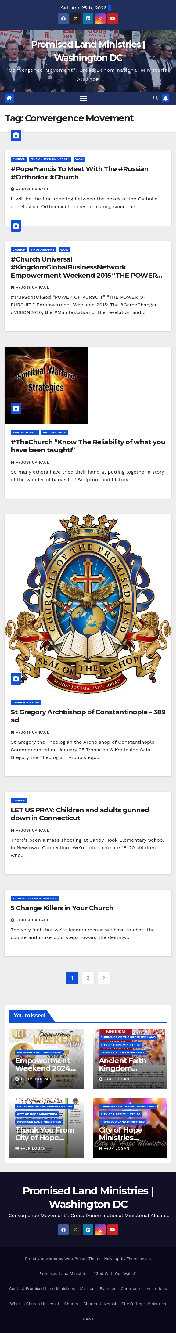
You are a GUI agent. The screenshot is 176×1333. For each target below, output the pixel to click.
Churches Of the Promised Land (128, 1037)
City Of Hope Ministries (143, 1304)
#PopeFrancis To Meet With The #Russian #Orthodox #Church (80, 173)
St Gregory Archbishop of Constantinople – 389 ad (88, 716)
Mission (87, 1288)
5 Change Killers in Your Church (62, 908)
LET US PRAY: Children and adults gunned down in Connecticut (80, 814)
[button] (155, 98)
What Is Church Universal (34, 1304)
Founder (108, 1288)
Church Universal (99, 1304)
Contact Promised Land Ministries (42, 1288)
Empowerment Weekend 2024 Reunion (42, 1068)
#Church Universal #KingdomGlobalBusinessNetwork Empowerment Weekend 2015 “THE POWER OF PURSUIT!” (84, 271)
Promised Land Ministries (35, 898)
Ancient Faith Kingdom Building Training (129, 1068)
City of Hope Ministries (121, 1044)
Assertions (157, 1288)
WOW (79, 159)
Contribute (131, 1288)
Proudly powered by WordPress (55, 1258)
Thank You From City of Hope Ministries (44, 1137)
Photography (42, 249)
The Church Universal (50, 159)
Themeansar (138, 1258)
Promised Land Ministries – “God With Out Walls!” (87, 1273)
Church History (26, 702)
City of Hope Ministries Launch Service (126, 1137)
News (88, 1319)
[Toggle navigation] (83, 98)
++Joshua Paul (30, 189)
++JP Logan (114, 1079)
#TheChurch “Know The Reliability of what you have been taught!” (88, 446)
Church (19, 159)
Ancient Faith (54, 432)
